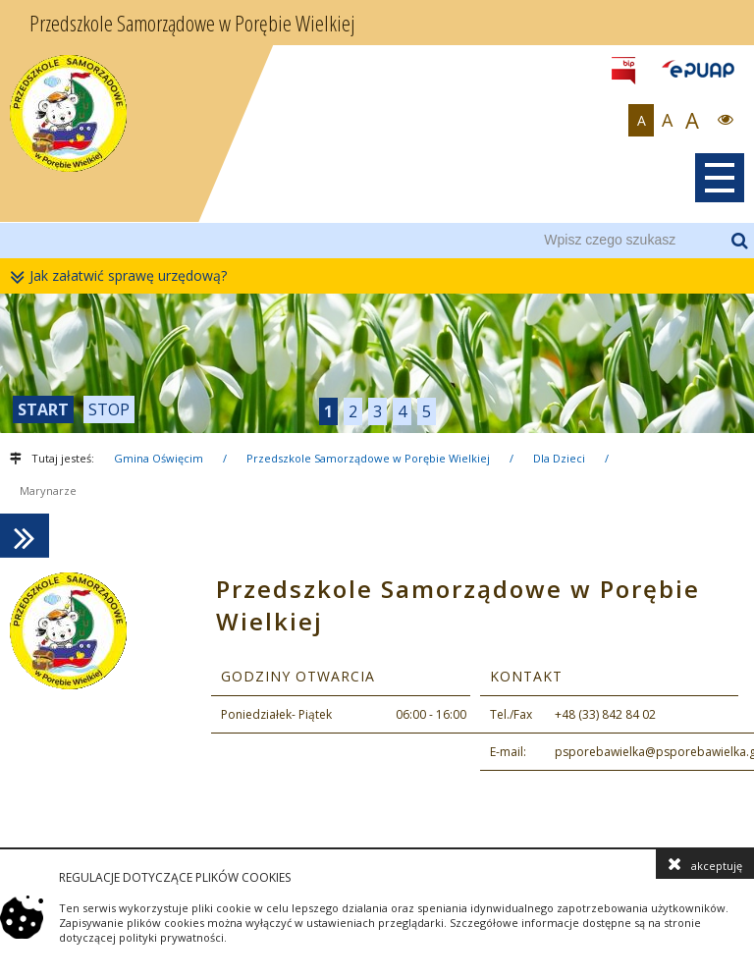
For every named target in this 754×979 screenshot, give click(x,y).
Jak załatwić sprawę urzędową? (123, 276)
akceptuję (705, 864)
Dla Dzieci (559, 458)
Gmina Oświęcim (158, 458)
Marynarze (48, 490)
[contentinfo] (377, 702)
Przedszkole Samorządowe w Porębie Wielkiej (368, 458)
